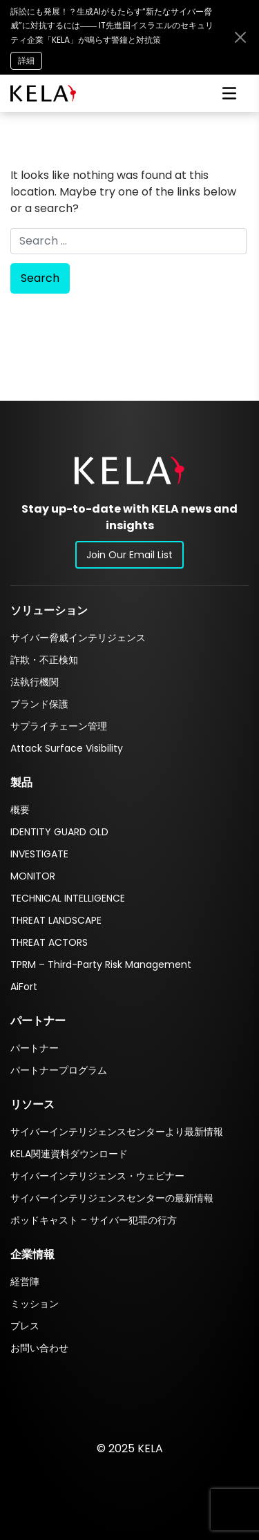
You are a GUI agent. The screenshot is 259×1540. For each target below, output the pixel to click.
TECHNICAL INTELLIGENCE (67, 898)
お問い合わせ (39, 1348)
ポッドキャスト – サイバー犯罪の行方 (93, 1220)
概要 (20, 810)
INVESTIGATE (39, 854)
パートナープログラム (58, 1070)
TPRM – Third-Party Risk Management (100, 964)
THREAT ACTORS (49, 942)
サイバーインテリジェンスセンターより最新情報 (116, 1132)
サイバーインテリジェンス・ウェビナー (97, 1176)
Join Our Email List (129, 555)
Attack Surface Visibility (66, 748)
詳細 (26, 60)
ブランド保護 (39, 704)
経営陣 (24, 1282)
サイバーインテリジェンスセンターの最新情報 (111, 1198)
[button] (129, 470)
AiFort (23, 987)
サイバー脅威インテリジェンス (78, 638)
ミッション (34, 1304)
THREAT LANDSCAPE (56, 920)
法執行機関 (34, 682)
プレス (24, 1326)
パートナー (34, 1048)
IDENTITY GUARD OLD (59, 832)
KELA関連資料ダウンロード (69, 1154)
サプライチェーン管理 (58, 726)
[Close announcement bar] (240, 37)
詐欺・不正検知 (44, 660)
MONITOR (32, 876)
